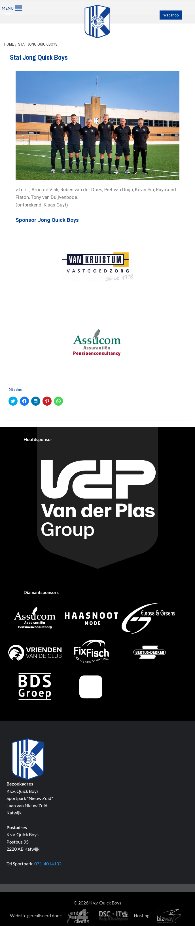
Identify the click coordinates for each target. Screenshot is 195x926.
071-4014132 (48, 863)
